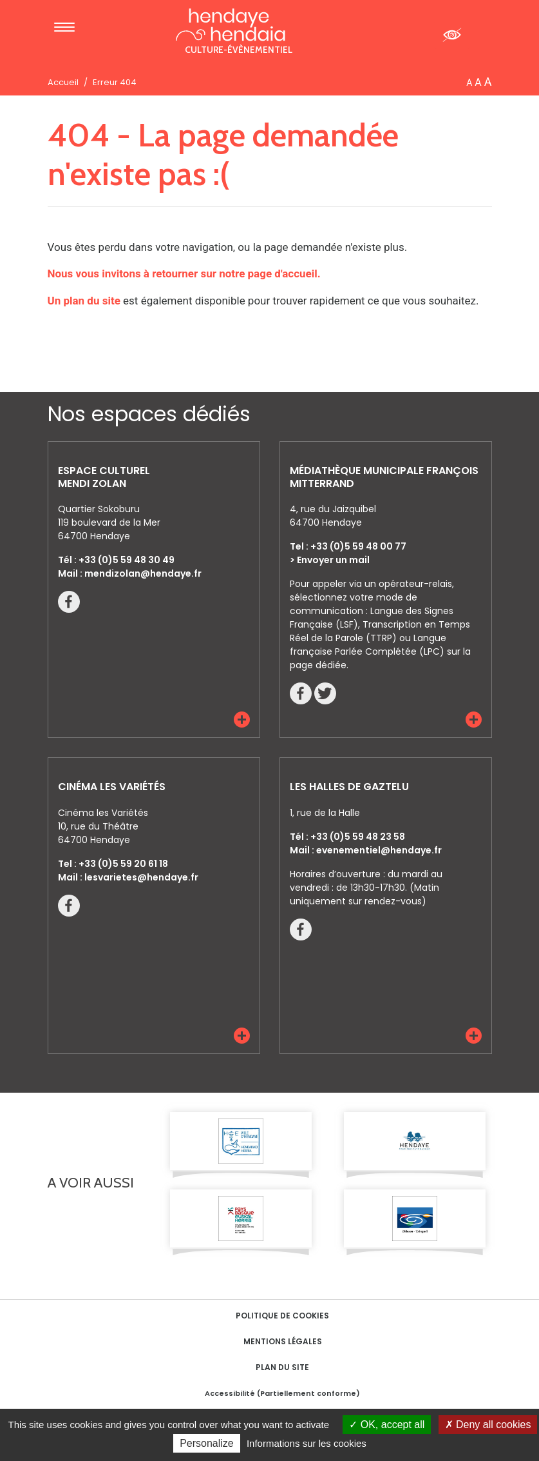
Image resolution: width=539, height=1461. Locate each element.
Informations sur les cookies (306, 1443)
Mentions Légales (282, 1341)
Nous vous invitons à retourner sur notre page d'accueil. (184, 273)
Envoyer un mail (333, 559)
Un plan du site (84, 300)
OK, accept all (386, 1424)
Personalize (207, 1443)
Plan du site (282, 1367)
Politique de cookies (282, 1315)
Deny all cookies (488, 1424)
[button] (242, 719)
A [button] (469, 82)
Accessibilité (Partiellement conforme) (282, 1393)
